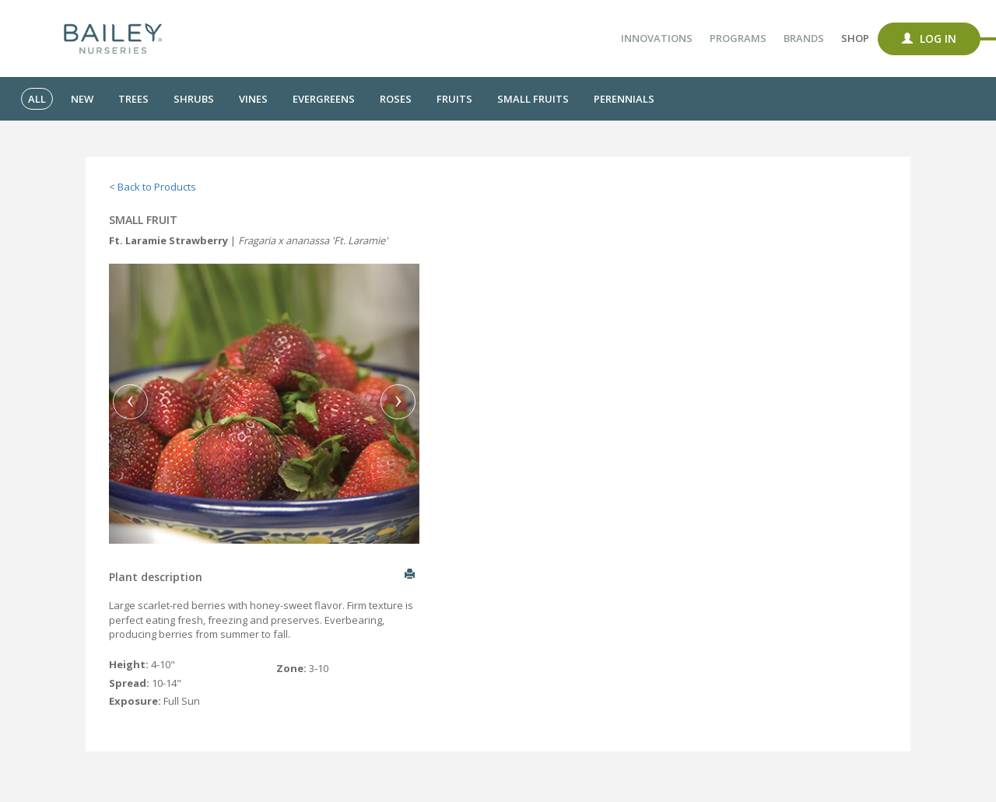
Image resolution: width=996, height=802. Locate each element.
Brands (804, 38)
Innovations (657, 38)
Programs (738, 38)
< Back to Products (152, 187)
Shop (855, 38)
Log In (929, 38)
